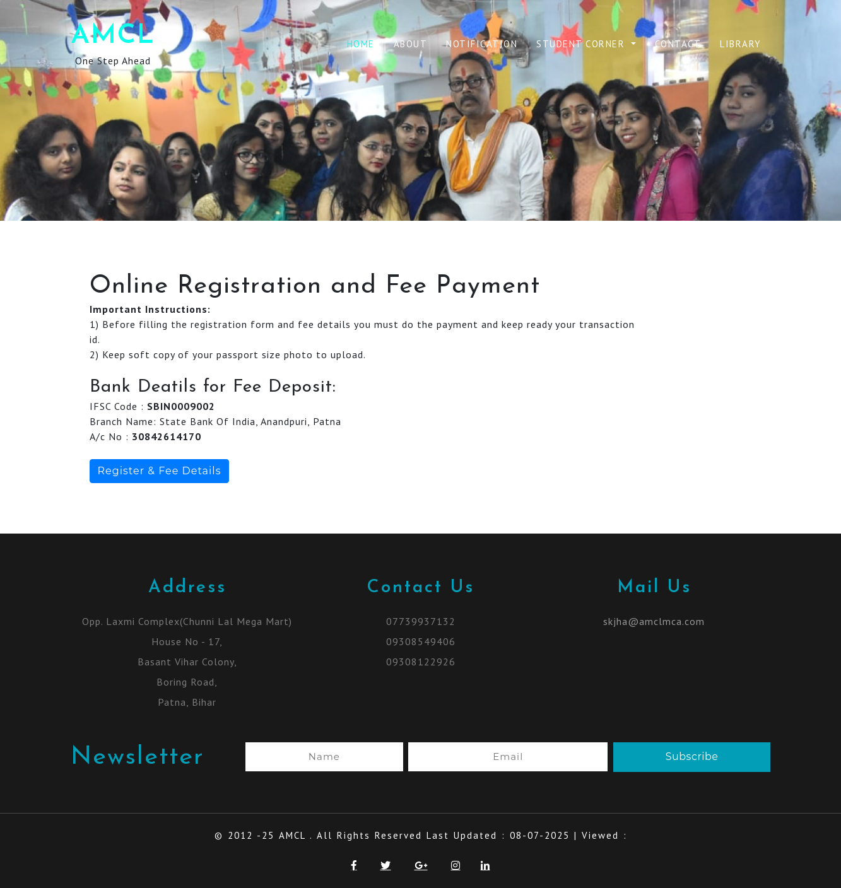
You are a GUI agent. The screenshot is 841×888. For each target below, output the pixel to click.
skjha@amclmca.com (654, 621)
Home (361, 43)
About (411, 44)
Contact (678, 44)
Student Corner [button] (582, 44)
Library (741, 44)
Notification (481, 44)
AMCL (113, 36)
